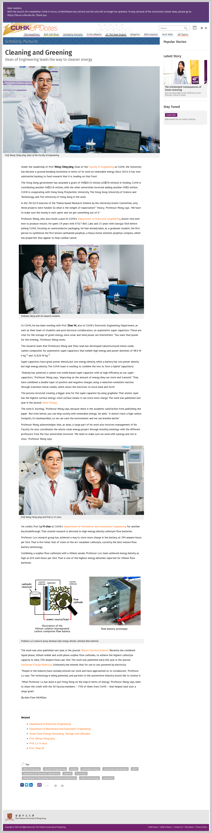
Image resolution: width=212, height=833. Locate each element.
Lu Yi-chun (81, 773)
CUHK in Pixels (166, 827)
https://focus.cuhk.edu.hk (21, 15)
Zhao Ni (67, 773)
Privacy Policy (201, 827)
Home (36, 27)
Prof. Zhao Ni (36, 748)
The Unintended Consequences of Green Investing (183, 88)
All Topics (183, 34)
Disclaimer (189, 827)
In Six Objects (94, 34)
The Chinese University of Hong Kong (26, 817)
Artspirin (135, 34)
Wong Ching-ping (31, 769)
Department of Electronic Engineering (99, 218)
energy (73, 769)
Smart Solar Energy (89, 778)
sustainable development (115, 769)
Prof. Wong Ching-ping (42, 738)
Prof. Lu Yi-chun (38, 743)
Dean (134, 769)
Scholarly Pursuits (72, 34)
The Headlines (31, 34)
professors (108, 778)
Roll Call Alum (51, 34)
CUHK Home (153, 827)
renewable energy (90, 769)
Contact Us (178, 827)
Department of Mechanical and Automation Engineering (95, 526)
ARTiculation (151, 34)
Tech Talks (167, 34)
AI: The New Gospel (116, 34)
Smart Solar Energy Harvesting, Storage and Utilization (60, 733)
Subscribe (171, 115)
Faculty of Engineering (101, 166)
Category (195, 28)
